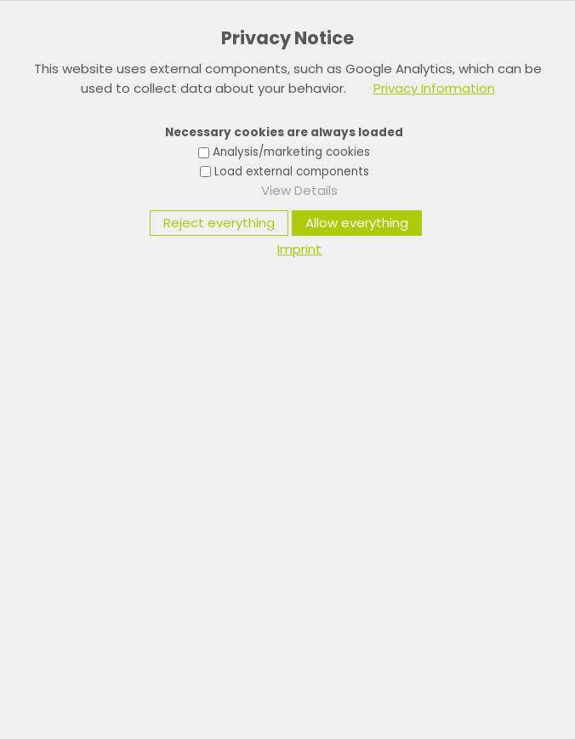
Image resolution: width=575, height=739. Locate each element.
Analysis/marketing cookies (291, 152)
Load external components (291, 171)
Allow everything (356, 223)
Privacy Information (434, 88)
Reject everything (219, 223)
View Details (299, 190)
